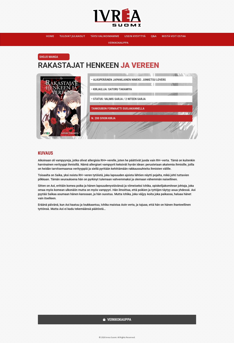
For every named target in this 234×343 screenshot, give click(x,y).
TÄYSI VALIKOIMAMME (104, 36)
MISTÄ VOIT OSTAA (174, 36)
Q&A (153, 36)
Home (50, 36)
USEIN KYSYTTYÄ (135, 36)
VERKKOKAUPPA (118, 42)
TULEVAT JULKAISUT (72, 36)
